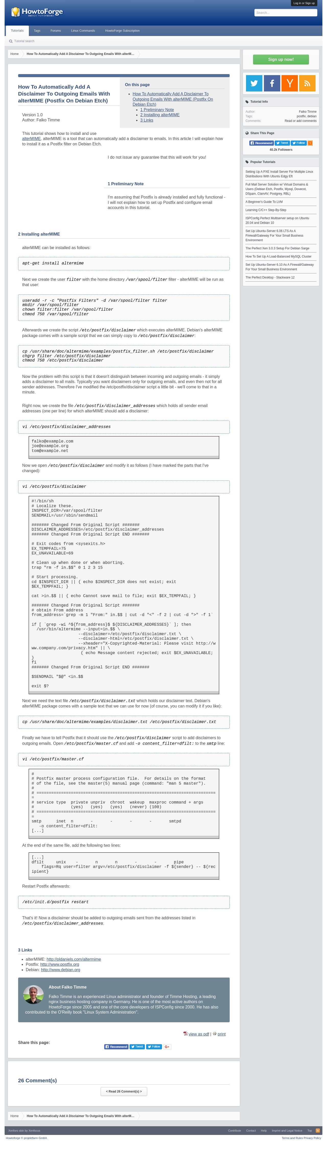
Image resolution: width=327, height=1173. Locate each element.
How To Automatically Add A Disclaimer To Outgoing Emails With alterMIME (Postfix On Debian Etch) (173, 99)
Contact (251, 1130)
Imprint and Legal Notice (287, 1130)
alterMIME (31, 138)
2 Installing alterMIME (160, 115)
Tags (37, 30)
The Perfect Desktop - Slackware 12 (270, 277)
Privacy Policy (312, 1138)
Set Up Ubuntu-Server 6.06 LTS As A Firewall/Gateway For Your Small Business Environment (274, 235)
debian (312, 116)
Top (309, 1130)
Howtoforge (27, 1138)
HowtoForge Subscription (122, 30)
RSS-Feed (318, 1131)
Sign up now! (281, 59)
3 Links (146, 120)
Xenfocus (34, 1130)
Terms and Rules (292, 1138)
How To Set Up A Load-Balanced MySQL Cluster (278, 256)
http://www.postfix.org (59, 964)
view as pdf (199, 1034)
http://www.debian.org (60, 970)
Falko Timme (308, 111)
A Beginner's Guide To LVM (264, 202)
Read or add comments (301, 121)
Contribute (234, 1130)
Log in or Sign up (304, 3)
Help (264, 1130)
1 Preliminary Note (157, 110)
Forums (56, 30)
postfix (301, 116)
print (222, 1034)
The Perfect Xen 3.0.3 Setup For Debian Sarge (277, 248)
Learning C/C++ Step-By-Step (266, 210)
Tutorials (17, 30)
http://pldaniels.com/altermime (74, 959)
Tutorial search (24, 41)
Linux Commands (83, 30)
